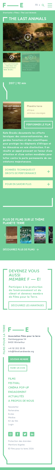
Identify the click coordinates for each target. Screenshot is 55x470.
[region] (28, 66)
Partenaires (13, 413)
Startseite (7, 13)
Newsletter (13, 409)
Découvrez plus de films (19, 252)
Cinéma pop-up (18, 390)
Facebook (17, 437)
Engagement (17, 394)
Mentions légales (16, 447)
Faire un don (17, 371)
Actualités (16, 399)
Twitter (25, 437)
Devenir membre (19, 362)
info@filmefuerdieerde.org (21, 354)
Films (16, 13)
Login (11, 427)
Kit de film (13, 423)
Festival (14, 385)
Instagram (10, 437)
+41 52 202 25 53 (16, 351)
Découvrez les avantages (27, 308)
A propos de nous (21, 403)
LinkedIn (32, 437)
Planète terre (34, 106)
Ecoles (11, 417)
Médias (11, 420)
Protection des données (19, 444)
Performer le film (38, 126)
